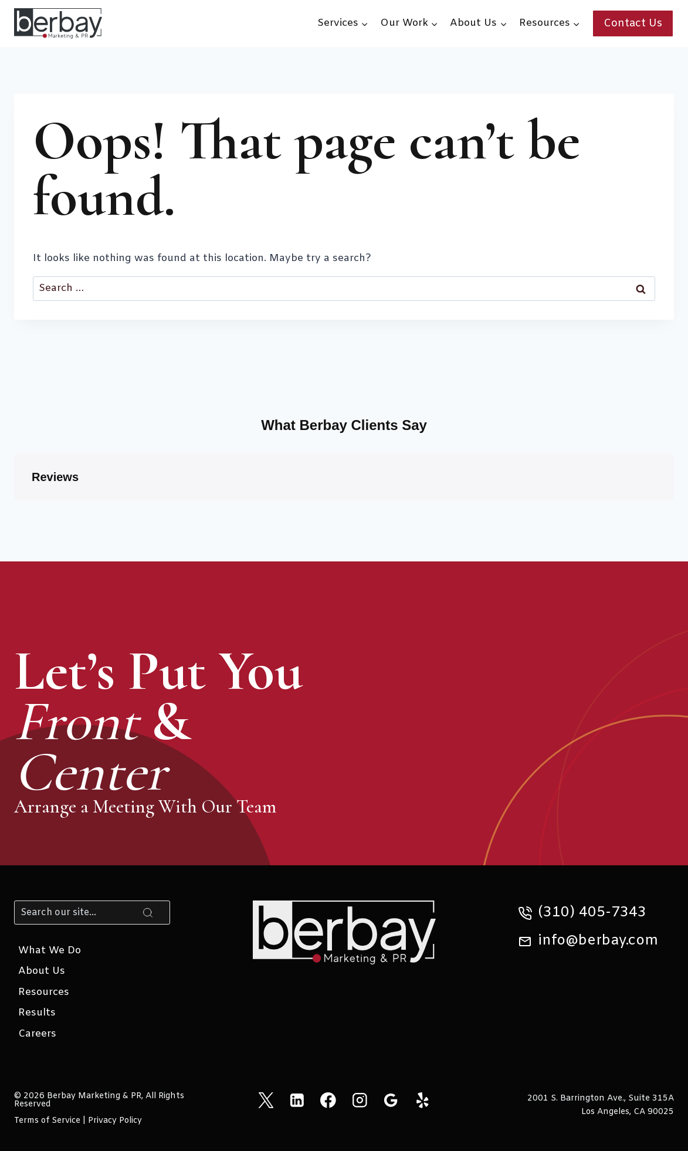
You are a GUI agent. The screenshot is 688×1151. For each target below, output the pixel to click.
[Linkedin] (297, 1099)
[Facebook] (328, 1099)
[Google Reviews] (390, 1099)
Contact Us (633, 23)
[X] (265, 1099)
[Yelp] (422, 1099)
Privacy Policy (115, 1120)
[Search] (92, 912)
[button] (14, 512)
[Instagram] (359, 1099)
